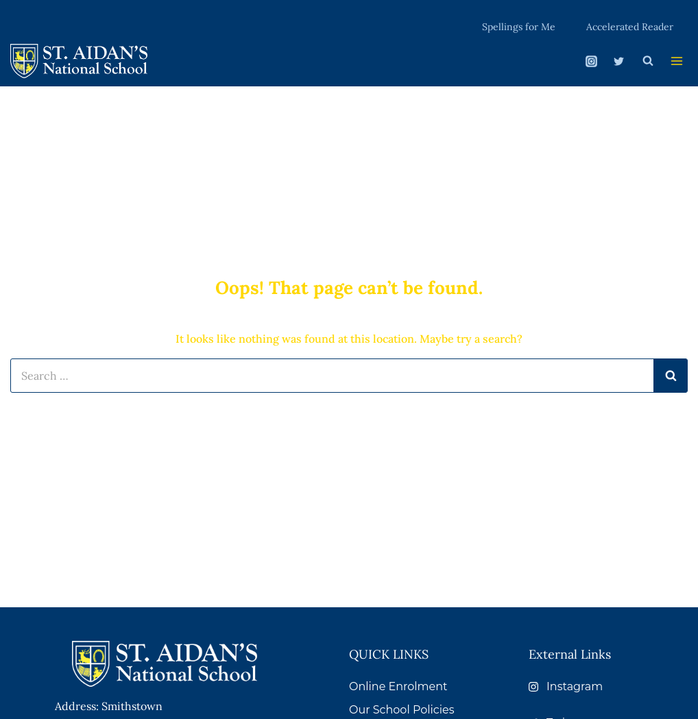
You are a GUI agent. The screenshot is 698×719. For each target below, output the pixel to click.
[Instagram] (588, 59)
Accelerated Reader (630, 25)
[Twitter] (615, 59)
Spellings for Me (522, 25)
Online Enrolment (398, 686)
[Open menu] (675, 60)
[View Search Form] (644, 60)
